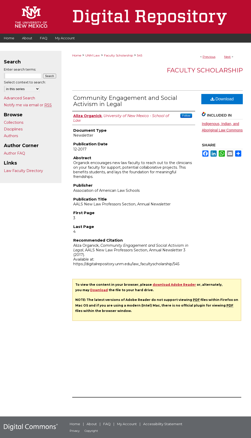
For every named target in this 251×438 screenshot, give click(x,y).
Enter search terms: (20, 69)
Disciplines (13, 129)
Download (222, 99)
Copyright (91, 431)
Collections (13, 122)
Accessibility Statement (162, 424)
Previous (209, 57)
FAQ (107, 424)
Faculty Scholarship (118, 55)
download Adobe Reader (174, 285)
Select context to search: (25, 82)
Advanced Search (19, 98)
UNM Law (92, 55)
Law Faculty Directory (23, 170)
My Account (127, 424)
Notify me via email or (28, 105)
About (92, 424)
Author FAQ (14, 153)
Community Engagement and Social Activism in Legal (125, 101)
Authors (11, 136)
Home (76, 55)
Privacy (75, 431)
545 (139, 55)
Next (227, 57)
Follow (186, 115)
